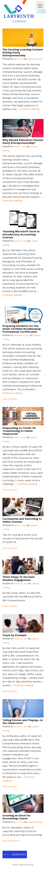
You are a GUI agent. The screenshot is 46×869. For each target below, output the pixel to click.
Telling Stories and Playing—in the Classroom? (22, 722)
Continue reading (31, 109)
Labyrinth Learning (34, 59)
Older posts (19, 854)
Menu (40, 6)
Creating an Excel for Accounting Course (16, 817)
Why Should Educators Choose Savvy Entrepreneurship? (22, 141)
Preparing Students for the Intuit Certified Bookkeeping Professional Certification (21, 328)
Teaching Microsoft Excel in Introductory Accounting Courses (20, 234)
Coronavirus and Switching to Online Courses (22, 520)
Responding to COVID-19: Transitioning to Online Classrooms (19, 430)
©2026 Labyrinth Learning (23, 864)
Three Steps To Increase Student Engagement (18, 578)
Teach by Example (14, 635)
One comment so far (10, 841)
